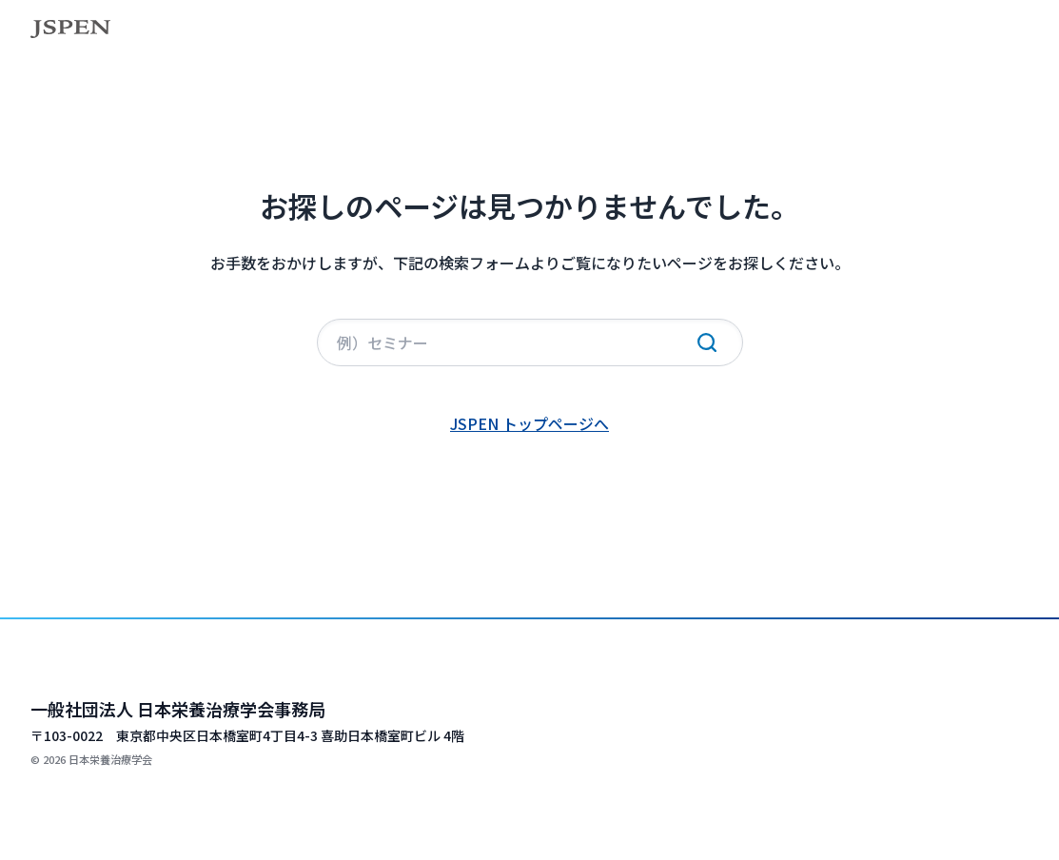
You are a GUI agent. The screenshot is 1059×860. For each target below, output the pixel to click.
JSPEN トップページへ (529, 423)
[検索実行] (707, 342)
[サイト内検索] (530, 342)
